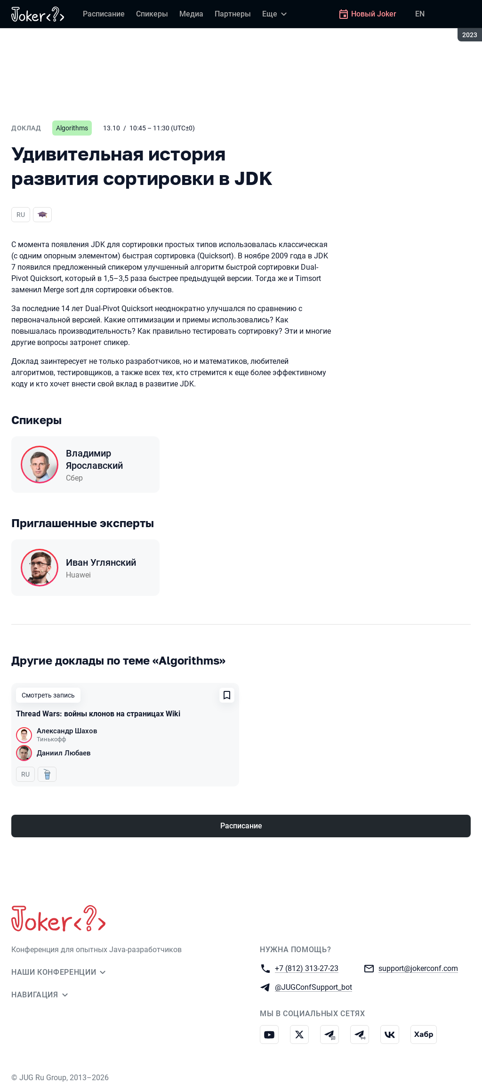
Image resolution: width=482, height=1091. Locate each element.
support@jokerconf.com (418, 968)
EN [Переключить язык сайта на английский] (420, 13)
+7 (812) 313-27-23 (306, 968)
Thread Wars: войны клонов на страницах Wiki (98, 713)
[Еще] (276, 14)
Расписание (241, 825)
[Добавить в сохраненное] (226, 695)
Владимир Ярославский (94, 459)
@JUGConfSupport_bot (313, 987)
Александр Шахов (67, 731)
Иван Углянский (101, 562)
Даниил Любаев (64, 753)
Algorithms (72, 128)
